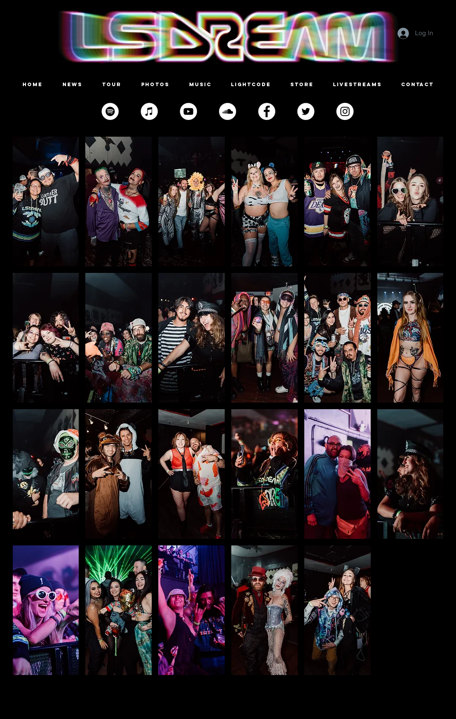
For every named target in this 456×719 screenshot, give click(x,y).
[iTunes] (149, 111)
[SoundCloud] (227, 111)
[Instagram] (345, 111)
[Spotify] (110, 111)
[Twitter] (305, 111)
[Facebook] (266, 111)
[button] (46, 201)
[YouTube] (188, 111)
